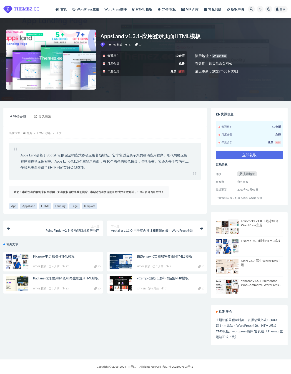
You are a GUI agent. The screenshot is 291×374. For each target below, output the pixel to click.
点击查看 (219, 56)
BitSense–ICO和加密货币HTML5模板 (164, 256)
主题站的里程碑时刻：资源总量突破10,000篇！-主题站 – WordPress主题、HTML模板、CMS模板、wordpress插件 (248, 325)
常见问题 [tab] (42, 116)
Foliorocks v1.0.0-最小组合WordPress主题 (259, 223)
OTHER (141, 288)
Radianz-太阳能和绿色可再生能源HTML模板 (66, 278)
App (13, 206)
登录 (281, 9)
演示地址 (247, 174)
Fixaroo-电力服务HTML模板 (54, 256)
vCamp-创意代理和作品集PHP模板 (163, 278)
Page (74, 206)
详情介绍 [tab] (18, 116)
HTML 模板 (115, 44)
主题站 (132, 366)
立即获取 (249, 155)
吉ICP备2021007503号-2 (177, 366)
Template (89, 206)
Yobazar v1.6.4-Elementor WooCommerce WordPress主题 (261, 285)
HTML (45, 206)
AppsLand (28, 206)
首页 (29, 133)
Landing (60, 206)
